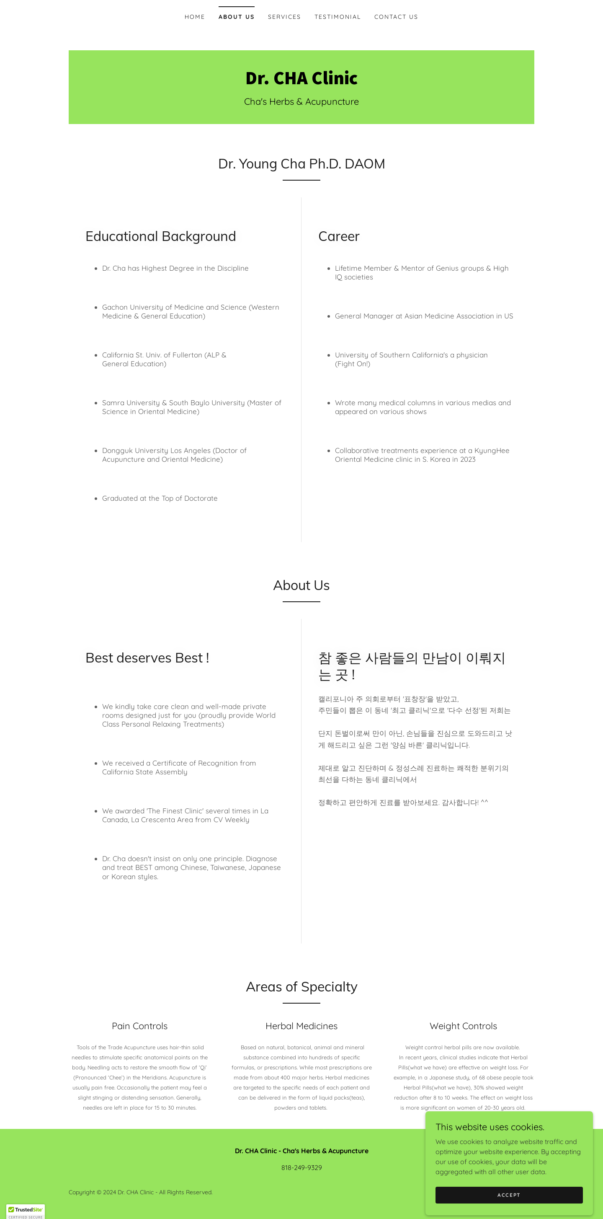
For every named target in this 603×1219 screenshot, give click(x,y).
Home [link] (195, 17)
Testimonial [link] (337, 17)
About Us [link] (237, 17)
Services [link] (284, 17)
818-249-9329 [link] (301, 1167)
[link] (301, 82)
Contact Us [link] (396, 17)
